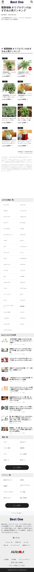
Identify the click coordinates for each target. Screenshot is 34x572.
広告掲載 (14, 559)
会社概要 (6, 559)
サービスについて (15, 545)
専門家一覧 (18, 542)
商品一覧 (6, 545)
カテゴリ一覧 (9, 542)
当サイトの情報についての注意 (17, 565)
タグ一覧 (26, 542)
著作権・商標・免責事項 (17, 562)
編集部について (26, 545)
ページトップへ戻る (16, 513)
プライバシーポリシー (24, 559)
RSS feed (17, 537)
